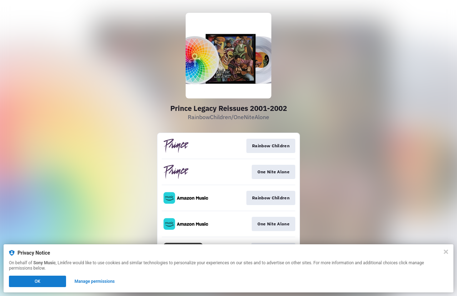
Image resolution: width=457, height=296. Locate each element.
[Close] (446, 251)
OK (37, 281)
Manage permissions (95, 281)
